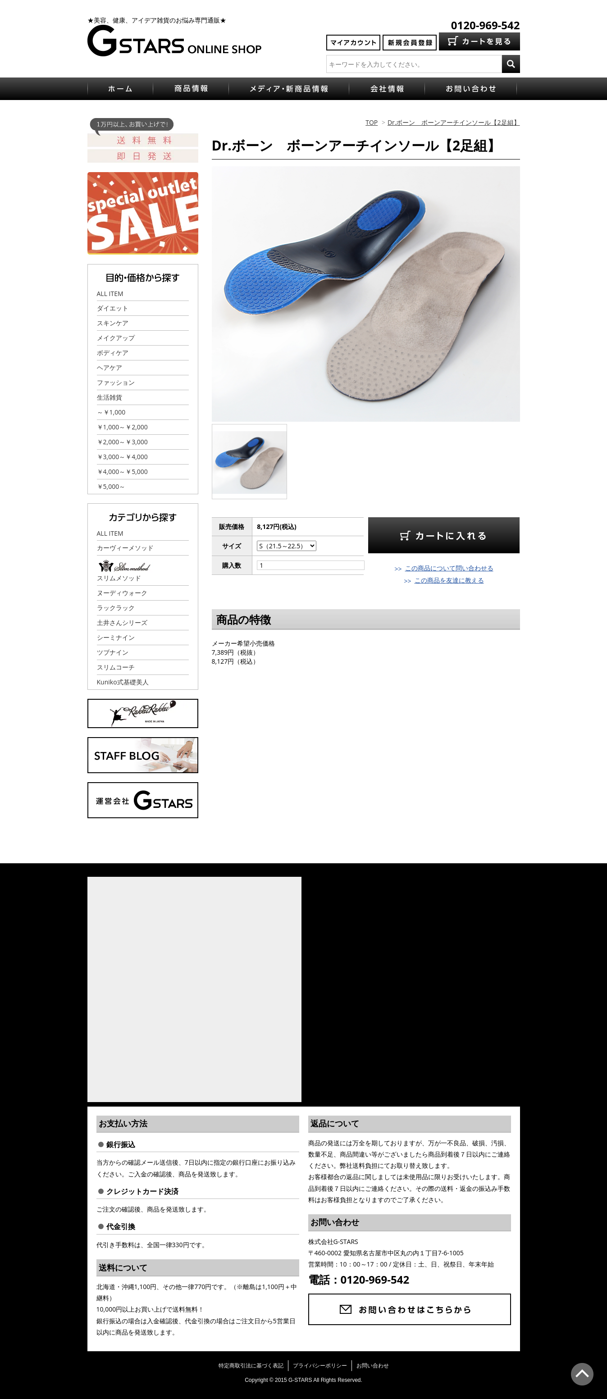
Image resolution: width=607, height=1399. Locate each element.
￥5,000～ (111, 486)
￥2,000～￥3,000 (122, 441)
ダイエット (112, 308)
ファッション (116, 382)
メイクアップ (116, 337)
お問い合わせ (372, 1365)
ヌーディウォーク (122, 592)
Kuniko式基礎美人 (123, 682)
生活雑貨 (109, 397)
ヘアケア (109, 367)
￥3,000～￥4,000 (122, 456)
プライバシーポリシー (320, 1365)
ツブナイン (112, 652)
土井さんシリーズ (122, 622)
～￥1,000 (111, 412)
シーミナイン (116, 637)
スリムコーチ (116, 667)
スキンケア (112, 323)
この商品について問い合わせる (449, 568)
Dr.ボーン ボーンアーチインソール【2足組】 (454, 122)
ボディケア (112, 352)
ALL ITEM (110, 293)
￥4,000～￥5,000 (122, 471)
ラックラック (116, 607)
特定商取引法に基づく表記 (251, 1365)
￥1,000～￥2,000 (122, 427)
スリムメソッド (119, 578)
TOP (371, 122)
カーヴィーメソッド (125, 547)
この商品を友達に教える (449, 580)
